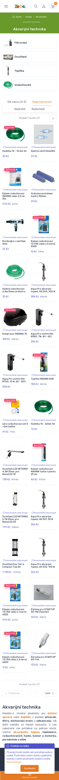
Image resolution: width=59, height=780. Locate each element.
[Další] (53, 118)
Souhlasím (29, 768)
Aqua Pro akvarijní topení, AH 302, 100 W (43, 565)
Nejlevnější (38, 109)
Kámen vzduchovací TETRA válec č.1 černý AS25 (14, 612)
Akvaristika (41, 17)
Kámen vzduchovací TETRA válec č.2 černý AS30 (14, 660)
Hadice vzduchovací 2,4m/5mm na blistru (13, 290)
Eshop (29, 17)
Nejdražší (19, 109)
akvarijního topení (26, 732)
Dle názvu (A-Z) (17, 101)
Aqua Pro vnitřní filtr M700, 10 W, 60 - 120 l (14, 380)
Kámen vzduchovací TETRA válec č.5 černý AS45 (43, 244)
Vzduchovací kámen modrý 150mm (42, 195)
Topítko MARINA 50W (42, 379)
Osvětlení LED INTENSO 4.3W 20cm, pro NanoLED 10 (15, 472)
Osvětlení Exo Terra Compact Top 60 (13, 565)
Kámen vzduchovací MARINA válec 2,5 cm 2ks (13, 196)
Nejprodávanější (42, 101)
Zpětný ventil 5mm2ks (43, 151)
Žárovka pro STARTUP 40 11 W (43, 658)
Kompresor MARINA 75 (14, 334)
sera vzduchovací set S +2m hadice (15, 425)
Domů (17, 17)
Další (49, 693)
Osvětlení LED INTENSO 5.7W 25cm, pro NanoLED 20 (15, 519)
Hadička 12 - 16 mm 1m (14, 151)
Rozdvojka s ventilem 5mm (14, 242)
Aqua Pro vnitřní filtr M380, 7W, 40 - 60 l (42, 335)
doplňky (26, 717)
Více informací (13, 762)
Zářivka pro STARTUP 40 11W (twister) (43, 610)
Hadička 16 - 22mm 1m (43, 424)
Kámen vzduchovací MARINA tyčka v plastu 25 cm (43, 472)
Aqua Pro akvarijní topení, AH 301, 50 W (42, 518)
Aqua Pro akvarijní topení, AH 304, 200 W (43, 290)
